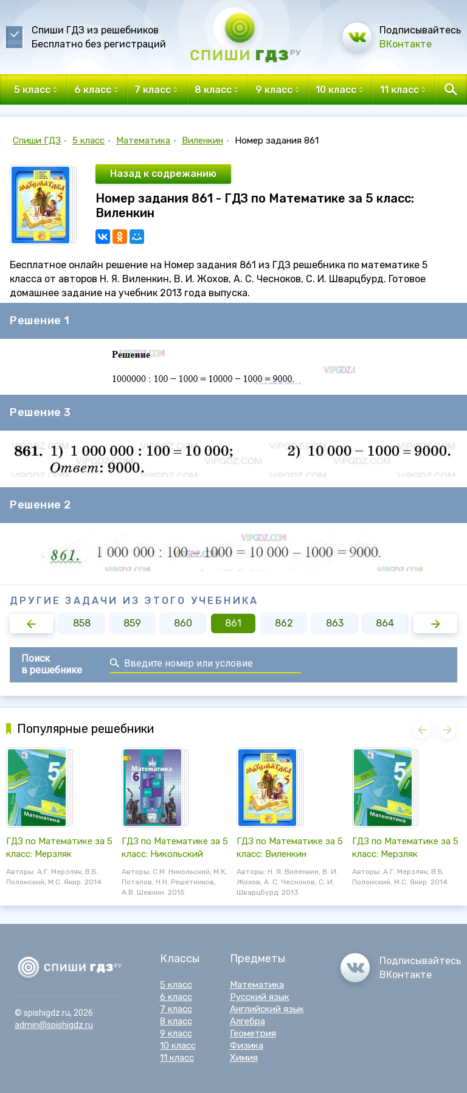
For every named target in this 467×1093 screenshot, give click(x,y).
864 (385, 623)
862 (284, 623)
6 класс (176, 996)
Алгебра (247, 1021)
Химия (244, 1057)
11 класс (177, 1057)
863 (335, 623)
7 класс (176, 1009)
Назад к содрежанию (163, 173)
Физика (246, 1045)
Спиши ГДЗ (37, 140)
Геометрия (253, 1033)
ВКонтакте (405, 44)
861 (233, 623)
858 (82, 623)
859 (132, 623)
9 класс (176, 1033)
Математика (143, 140)
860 (183, 623)
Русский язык (259, 996)
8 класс (176, 1021)
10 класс (178, 1045)
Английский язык (267, 1009)
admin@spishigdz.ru (54, 1025)
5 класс (88, 140)
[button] (32, 623)
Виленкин (202, 140)
